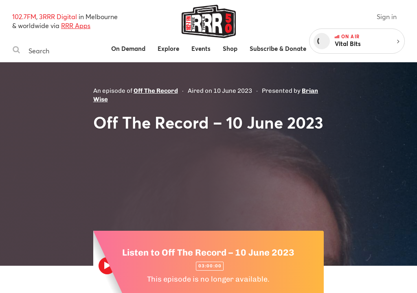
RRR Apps (75, 25)
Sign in (387, 16)
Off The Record (156, 90)
